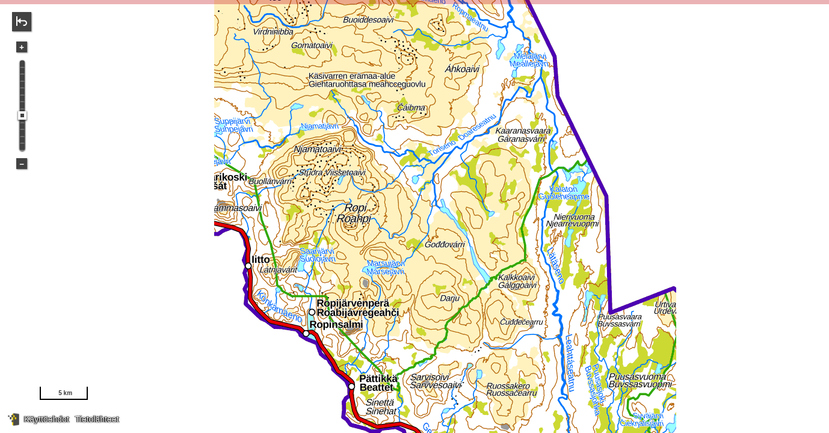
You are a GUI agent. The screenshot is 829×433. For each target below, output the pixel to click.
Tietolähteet (97, 419)
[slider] (22, 115)
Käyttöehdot (46, 419)
